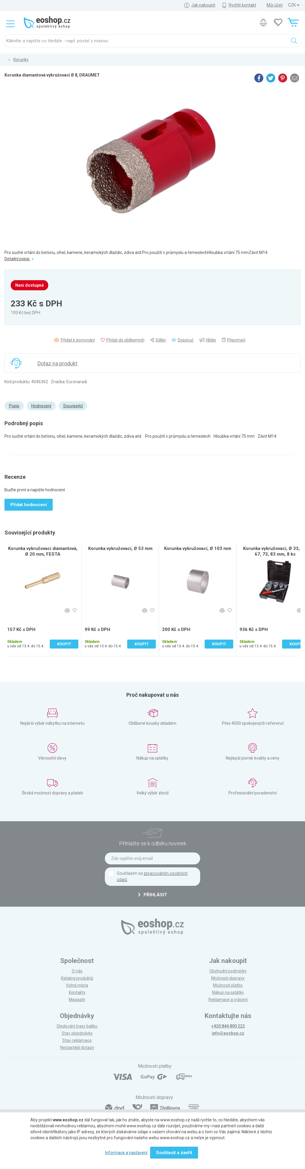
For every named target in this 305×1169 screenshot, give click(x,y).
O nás (77, 971)
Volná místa (77, 985)
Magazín (77, 999)
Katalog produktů (77, 978)
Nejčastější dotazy (77, 1047)
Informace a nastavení (126, 1152)
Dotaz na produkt (57, 363)
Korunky (21, 59)
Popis (14, 405)
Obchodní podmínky (228, 971)
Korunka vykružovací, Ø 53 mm (120, 548)
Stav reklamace (77, 1040)
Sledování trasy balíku (77, 1026)
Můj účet (275, 5)
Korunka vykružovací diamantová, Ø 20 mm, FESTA (42, 551)
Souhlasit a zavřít (174, 1152)
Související (73, 405)
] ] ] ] (294, 5)
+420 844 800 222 (228, 1026)
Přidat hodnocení (28, 504)
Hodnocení (41, 405)
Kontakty (77, 992)
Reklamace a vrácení (228, 999)
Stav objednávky (77, 1033)
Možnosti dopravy (228, 978)
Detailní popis (19, 258)
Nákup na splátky (228, 992)
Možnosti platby (228, 985)
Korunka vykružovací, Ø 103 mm (197, 548)
